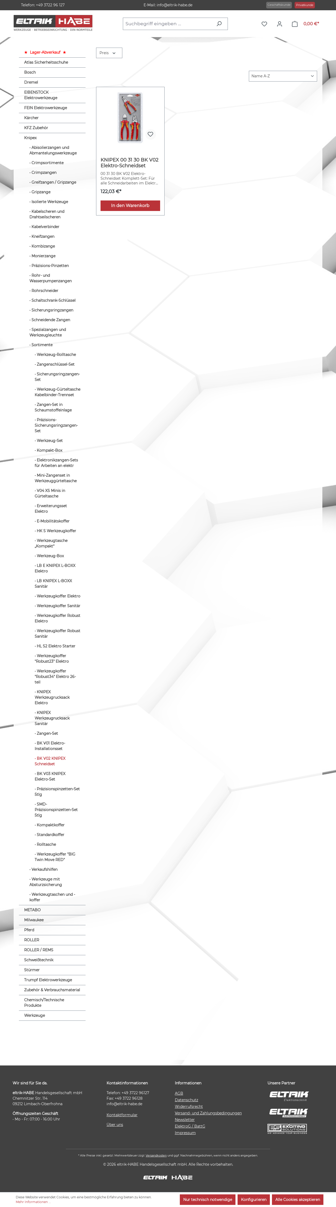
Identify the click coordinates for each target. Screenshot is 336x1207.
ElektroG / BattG (190, 1126)
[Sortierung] (283, 76)
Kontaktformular (122, 1115)
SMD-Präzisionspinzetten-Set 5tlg (56, 810)
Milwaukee (34, 920)
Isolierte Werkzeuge (50, 201)
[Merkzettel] (265, 24)
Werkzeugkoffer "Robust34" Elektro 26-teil (55, 677)
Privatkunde (304, 5)
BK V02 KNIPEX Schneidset (50, 761)
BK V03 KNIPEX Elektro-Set (50, 776)
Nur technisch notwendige (207, 1199)
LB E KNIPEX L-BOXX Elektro (55, 568)
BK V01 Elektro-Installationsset (50, 746)
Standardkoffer (50, 834)
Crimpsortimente (48, 162)
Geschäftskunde (279, 5)
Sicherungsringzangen (52, 310)
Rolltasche (46, 844)
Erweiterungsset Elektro (51, 509)
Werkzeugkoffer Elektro (58, 596)
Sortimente (42, 345)
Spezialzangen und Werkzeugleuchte (47, 332)
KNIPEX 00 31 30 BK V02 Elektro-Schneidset (129, 163)
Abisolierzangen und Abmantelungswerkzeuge (53, 150)
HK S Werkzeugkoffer (56, 531)
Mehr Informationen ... (33, 1202)
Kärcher (31, 117)
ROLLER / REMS (38, 950)
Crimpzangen (44, 172)
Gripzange (41, 192)
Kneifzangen (43, 236)
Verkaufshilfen (44, 869)
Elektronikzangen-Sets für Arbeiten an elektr (56, 463)
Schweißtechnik (38, 960)
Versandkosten (156, 1155)
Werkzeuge (34, 1015)
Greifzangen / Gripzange (54, 182)
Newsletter (185, 1119)
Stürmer (32, 970)
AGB (179, 1093)
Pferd (29, 930)
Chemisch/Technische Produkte (44, 1003)
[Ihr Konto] (280, 24)
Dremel (31, 82)
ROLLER (31, 940)
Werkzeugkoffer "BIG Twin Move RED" (55, 857)
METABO (32, 910)
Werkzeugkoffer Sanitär (58, 606)
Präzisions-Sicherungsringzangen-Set (56, 425)
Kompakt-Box (49, 450)
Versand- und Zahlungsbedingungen (208, 1113)
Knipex (30, 137)
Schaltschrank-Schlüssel (54, 300)
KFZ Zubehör (36, 127)
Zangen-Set (47, 733)
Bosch (30, 72)
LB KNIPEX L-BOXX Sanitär (53, 584)
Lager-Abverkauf (45, 52)
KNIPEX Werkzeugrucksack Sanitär (52, 718)
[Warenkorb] (305, 24)
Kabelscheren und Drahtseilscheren (46, 214)
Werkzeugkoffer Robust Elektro (57, 618)
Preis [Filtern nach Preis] (107, 52)
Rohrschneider (45, 290)
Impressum (185, 1132)
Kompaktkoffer (51, 825)
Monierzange (43, 256)
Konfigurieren (253, 1199)
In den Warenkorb (130, 205)
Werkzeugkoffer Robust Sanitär (57, 633)
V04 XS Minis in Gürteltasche (50, 493)
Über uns (115, 1124)
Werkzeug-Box (50, 556)
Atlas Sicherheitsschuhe (46, 62)
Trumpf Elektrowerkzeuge (48, 980)
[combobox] (168, 24)
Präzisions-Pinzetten (50, 265)
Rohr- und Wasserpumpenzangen (50, 278)
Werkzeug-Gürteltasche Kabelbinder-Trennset (57, 392)
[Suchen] (220, 24)
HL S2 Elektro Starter (56, 646)
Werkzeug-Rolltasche (56, 354)
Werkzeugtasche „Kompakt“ (51, 543)
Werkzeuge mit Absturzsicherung (45, 882)
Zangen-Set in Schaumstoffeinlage (53, 407)
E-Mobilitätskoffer (53, 521)
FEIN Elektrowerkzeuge (45, 107)
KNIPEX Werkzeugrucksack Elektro (52, 697)
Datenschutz (186, 1100)
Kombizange (43, 246)
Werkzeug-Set (50, 440)
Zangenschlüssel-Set (56, 364)
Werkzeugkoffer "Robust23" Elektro (52, 658)
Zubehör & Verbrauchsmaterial (52, 990)
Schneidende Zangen (51, 320)
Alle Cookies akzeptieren (297, 1199)
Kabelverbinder (45, 226)
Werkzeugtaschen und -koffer (52, 897)
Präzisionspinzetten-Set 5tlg (57, 792)
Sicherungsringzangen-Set (57, 377)
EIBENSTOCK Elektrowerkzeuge (40, 95)
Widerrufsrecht (189, 1106)
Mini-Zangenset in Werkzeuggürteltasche (56, 478)
